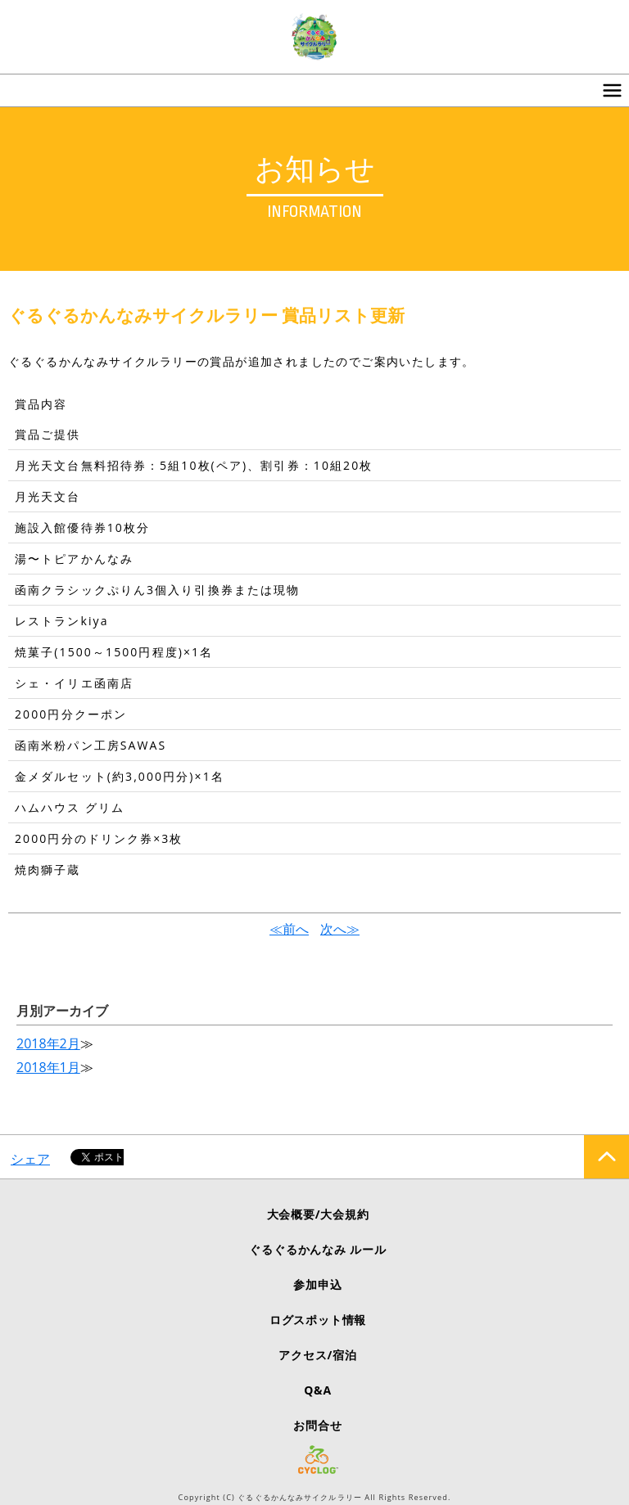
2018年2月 (48, 1043)
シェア (30, 1159)
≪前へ (289, 929)
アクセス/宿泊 (317, 1355)
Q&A (318, 1390)
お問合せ (317, 1425)
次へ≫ (340, 929)
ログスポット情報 (317, 1319)
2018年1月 (48, 1067)
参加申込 (317, 1284)
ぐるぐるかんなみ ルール (317, 1249)
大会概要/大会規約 (318, 1214)
